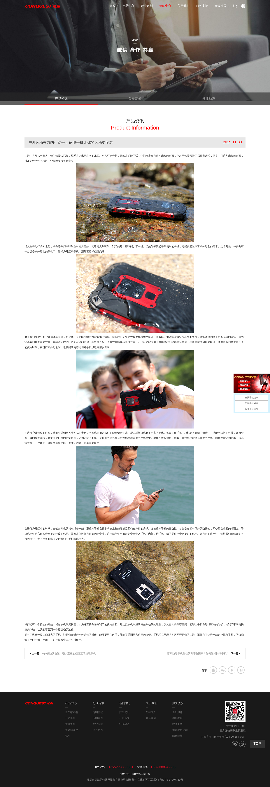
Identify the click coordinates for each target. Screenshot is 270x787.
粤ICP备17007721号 (171, 779)
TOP (257, 743)
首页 (113, 5)
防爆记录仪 (71, 729)
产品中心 (128, 5)
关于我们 (184, 5)
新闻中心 (165, 5)
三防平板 (145, 774)
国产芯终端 (71, 712)
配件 (67, 735)
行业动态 (208, 99)
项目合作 (98, 729)
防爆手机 (70, 724)
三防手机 (70, 718)
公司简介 (151, 712)
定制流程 (98, 712)
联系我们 (151, 718)
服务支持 (202, 5)
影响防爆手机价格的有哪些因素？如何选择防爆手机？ (198, 653)
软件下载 (177, 724)
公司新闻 (135, 99)
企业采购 (98, 724)
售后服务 (177, 712)
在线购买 (220, 5)
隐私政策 (177, 735)
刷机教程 (177, 718)
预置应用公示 (180, 729)
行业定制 (147, 5)
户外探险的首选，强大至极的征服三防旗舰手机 (68, 653)
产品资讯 (61, 99)
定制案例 (98, 718)
